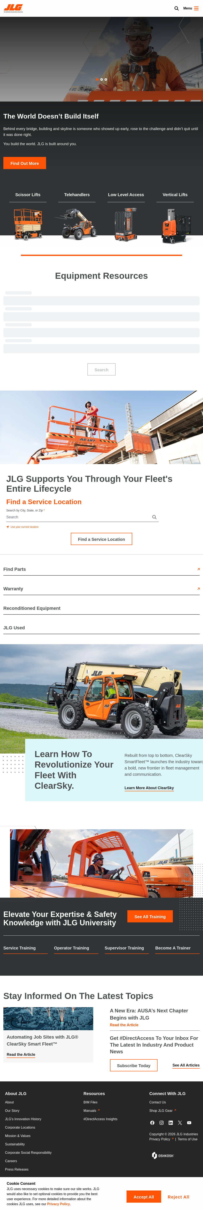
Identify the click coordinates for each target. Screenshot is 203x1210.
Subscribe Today (134, 1065)
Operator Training (71, 948)
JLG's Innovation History (23, 1119)
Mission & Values (18, 1136)
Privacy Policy (58, 1204)
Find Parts (101, 569)
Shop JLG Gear (162, 1110)
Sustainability (15, 1144)
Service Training (19, 948)
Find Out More (24, 163)
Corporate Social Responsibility (28, 1152)
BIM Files (91, 1102)
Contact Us (157, 1102)
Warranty (101, 588)
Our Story (12, 1110)
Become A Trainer (173, 948)
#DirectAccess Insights (101, 1119)
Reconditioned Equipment (32, 608)
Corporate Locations (20, 1127)
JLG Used (14, 627)
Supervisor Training (124, 948)
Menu (191, 8)
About (9, 1102)
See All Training (150, 916)
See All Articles (186, 1065)
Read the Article (21, 1054)
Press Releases (16, 1169)
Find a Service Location (101, 539)
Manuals (92, 1110)
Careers (11, 1161)
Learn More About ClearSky (149, 788)
